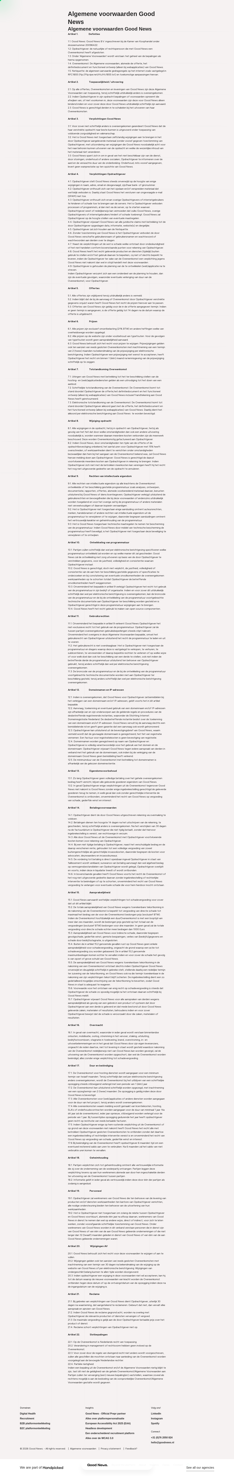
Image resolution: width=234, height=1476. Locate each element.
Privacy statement (111, 1448)
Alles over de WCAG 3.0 (99, 1438)
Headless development (98, 1428)
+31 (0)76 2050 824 (162, 1437)
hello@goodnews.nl (162, 1442)
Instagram (157, 1418)
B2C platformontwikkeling (35, 1428)
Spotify (155, 1423)
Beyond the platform (104, 1464)
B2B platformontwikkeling (35, 1423)
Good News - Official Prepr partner (105, 1413)
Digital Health (28, 1413)
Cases (147, 1464)
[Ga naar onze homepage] (78, 1465)
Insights (135, 1464)
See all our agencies (200, 1467)
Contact (159, 1464)
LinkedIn (156, 1413)
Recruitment (27, 1418)
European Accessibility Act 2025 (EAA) (108, 1423)
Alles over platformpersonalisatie (104, 1418)
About (123, 1464)
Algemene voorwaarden (83, 1448)
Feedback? (131, 1448)
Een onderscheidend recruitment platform (109, 1433)
